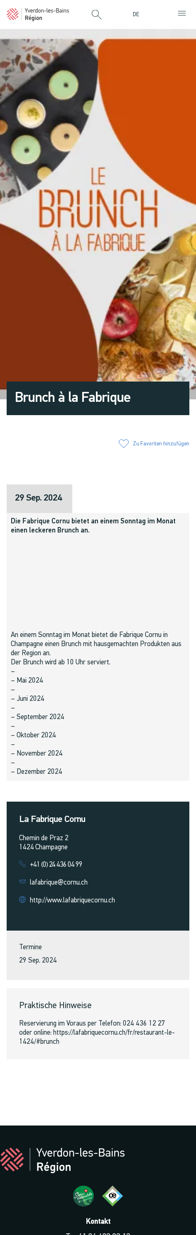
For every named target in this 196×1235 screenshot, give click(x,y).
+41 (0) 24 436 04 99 (56, 864)
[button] (97, 15)
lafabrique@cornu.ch (59, 882)
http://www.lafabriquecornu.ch (72, 900)
